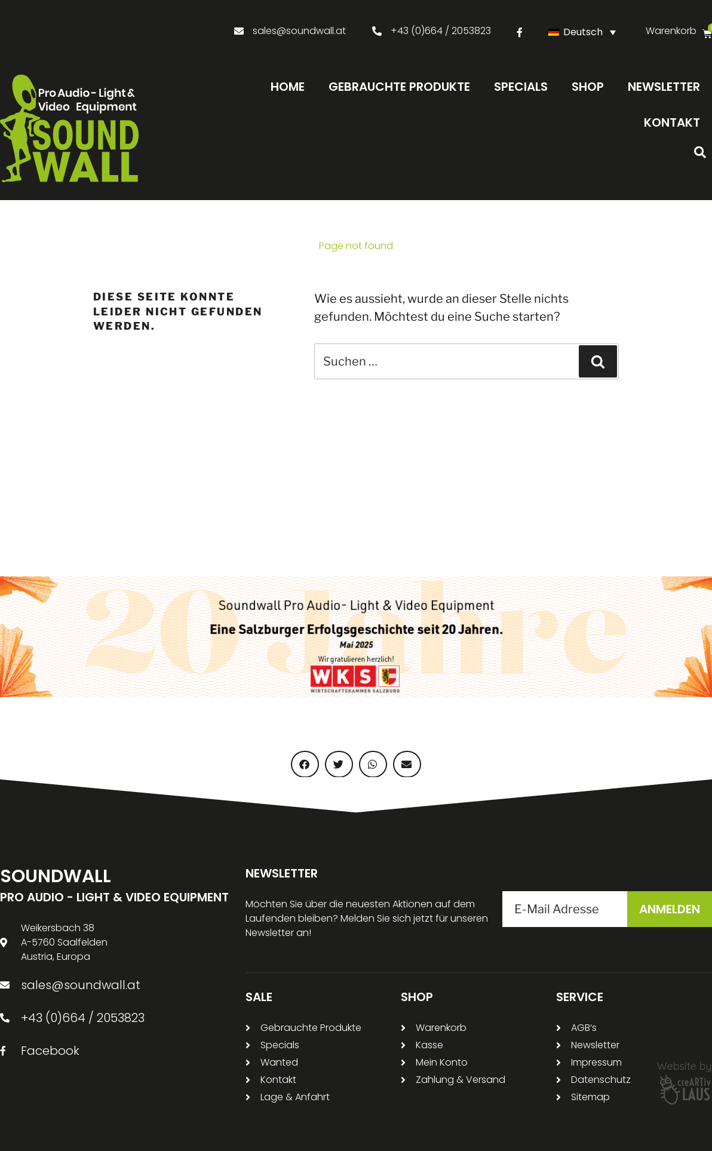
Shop (588, 86)
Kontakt (672, 122)
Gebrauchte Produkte (399, 86)
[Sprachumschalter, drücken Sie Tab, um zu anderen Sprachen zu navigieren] (585, 32)
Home (288, 86)
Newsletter (664, 86)
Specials (521, 86)
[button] (700, 152)
